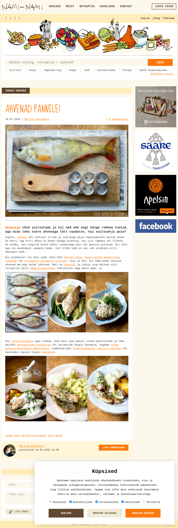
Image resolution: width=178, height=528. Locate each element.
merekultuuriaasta (33, 435)
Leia (160, 62)
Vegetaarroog (53, 70)
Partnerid (151, 502)
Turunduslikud (106, 502)
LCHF (87, 70)
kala (51, 435)
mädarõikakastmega (42, 268)
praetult (70, 264)
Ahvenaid (12, 227)
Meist (70, 6)
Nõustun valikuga (104, 513)
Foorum (145, 18)
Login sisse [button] (164, 6)
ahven (59, 435)
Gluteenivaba (106, 70)
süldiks (22, 237)
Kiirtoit (15, 70)
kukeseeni (48, 352)
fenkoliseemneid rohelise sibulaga (97, 348)
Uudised (55, 6)
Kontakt (126, 6)
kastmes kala (73, 257)
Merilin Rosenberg (36, 119)
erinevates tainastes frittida (45, 261)
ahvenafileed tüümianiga (34, 345)
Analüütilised (80, 502)
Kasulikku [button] (107, 6)
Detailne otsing (162, 74)
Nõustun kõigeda (143, 513)
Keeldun (66, 513)
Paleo (32, 70)
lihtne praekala (22, 341)
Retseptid (87, 6)
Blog (157, 18)
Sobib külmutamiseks (153, 70)
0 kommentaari (118, 119)
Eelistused (131, 502)
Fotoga (127, 70)
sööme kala (12, 435)
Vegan (72, 70)
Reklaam (169, 18)
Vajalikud (57, 502)
